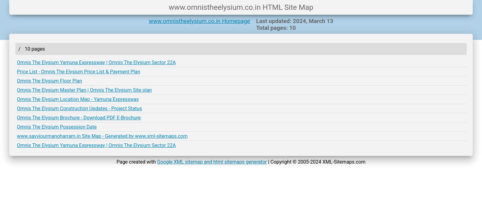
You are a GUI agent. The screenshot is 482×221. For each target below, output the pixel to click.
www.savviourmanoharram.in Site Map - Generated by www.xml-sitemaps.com (102, 136)
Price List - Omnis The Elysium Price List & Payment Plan (78, 72)
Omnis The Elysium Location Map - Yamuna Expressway (78, 99)
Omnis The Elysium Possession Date (57, 127)
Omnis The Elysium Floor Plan (49, 81)
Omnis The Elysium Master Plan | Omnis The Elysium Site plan (84, 90)
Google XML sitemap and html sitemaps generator (212, 162)
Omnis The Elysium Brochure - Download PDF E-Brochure (79, 118)
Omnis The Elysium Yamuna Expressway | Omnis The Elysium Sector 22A (96, 62)
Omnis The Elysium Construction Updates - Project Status (79, 108)
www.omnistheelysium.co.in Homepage (199, 21)
